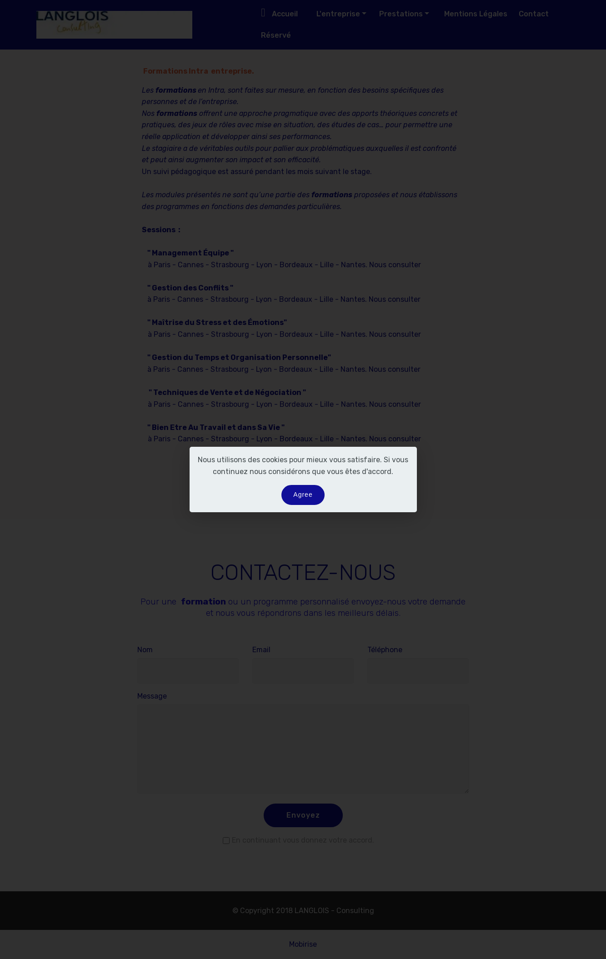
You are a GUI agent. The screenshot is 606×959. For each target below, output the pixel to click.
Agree (302, 494)
